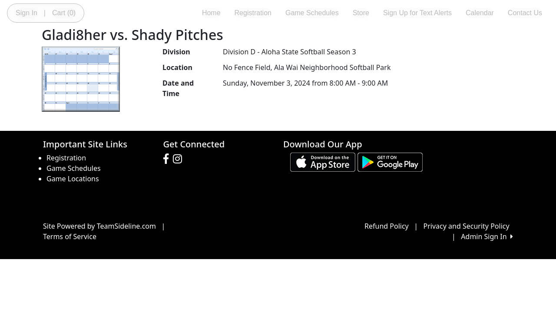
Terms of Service (69, 236)
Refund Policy (386, 226)
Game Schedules (312, 13)
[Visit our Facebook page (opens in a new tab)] (168, 159)
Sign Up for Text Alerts (417, 13)
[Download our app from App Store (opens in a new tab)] (322, 161)
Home (211, 13)
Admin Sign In (487, 236)
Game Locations (72, 178)
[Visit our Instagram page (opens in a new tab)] (179, 159)
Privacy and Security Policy (467, 226)
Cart (64, 13)
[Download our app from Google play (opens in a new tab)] (390, 161)
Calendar (480, 13)
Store (361, 13)
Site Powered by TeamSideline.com (99, 226)
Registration (253, 13)
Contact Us (525, 13)
